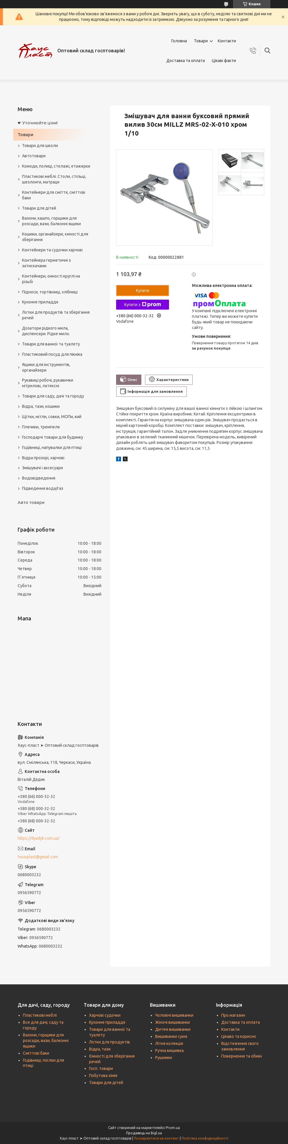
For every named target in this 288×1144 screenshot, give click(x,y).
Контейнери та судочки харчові (52, 250)
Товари (201, 41)
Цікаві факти (224, 60)
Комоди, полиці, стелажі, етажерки (56, 166)
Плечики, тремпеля (41, 427)
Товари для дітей (39, 208)
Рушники (163, 1057)
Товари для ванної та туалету (51, 344)
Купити (142, 290)
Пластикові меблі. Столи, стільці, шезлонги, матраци (54, 179)
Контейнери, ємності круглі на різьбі (51, 279)
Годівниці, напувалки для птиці (52, 447)
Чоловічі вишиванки (174, 1015)
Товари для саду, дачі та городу (53, 396)
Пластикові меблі (40, 1015)
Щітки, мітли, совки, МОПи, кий (51, 416)
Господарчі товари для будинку (52, 437)
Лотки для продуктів (109, 1042)
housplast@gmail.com (38, 856)
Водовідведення (38, 478)
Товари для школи (40, 145)
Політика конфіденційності (205, 1138)
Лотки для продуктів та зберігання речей (56, 315)
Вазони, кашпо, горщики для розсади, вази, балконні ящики (51, 221)
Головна (179, 41)
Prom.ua (173, 1128)
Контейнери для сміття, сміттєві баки (53, 195)
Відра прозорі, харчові (43, 457)
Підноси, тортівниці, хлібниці (50, 292)
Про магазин (233, 1015)
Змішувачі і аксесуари (42, 467)
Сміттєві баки (36, 1053)
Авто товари (31, 502)
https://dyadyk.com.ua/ (38, 838)
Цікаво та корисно (238, 1036)
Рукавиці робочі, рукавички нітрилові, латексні (47, 383)
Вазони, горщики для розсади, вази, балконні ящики (45, 1040)
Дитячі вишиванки (172, 1029)
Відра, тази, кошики (41, 406)
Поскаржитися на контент (156, 1138)
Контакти (227, 41)
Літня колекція (169, 1043)
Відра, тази (99, 1049)
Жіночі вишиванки (172, 1022)
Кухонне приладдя (40, 302)
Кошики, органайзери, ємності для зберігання (55, 237)
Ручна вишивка (169, 1050)
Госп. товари (101, 1068)
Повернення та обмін (241, 1056)
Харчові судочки (104, 1015)
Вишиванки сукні (171, 1036)
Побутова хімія (103, 1075)
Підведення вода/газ (42, 488)
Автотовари (34, 155)
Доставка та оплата (185, 60)
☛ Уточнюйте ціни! (38, 122)
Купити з (142, 304)
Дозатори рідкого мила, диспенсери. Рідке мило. (46, 331)
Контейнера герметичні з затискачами (46, 263)
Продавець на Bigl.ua (144, 1133)
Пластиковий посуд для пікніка (52, 354)
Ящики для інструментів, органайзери (46, 367)
